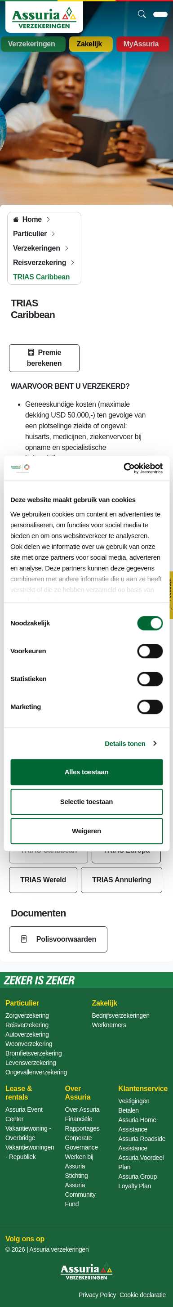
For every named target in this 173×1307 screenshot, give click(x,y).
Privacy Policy (97, 1294)
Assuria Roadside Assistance (141, 1143)
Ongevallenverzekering (36, 1072)
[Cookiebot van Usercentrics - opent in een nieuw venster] (124, 468)
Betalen (128, 1110)
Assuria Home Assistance (137, 1124)
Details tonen (125, 743)
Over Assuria (82, 1109)
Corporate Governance (81, 1142)
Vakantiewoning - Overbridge (28, 1133)
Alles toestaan (87, 772)
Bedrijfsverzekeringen (121, 1015)
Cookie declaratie (143, 1294)
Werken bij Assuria (79, 1161)
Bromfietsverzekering (33, 1053)
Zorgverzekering (27, 1015)
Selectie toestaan (86, 801)
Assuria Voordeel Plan (141, 1162)
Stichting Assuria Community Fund (80, 1190)
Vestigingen (133, 1101)
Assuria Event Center (23, 1114)
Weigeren (86, 831)
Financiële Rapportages (82, 1123)
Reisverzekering (27, 1025)
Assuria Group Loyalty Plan (137, 1181)
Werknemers (109, 1025)
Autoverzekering (27, 1034)
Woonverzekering (28, 1043)
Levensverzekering (30, 1062)
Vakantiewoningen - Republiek (29, 1152)
